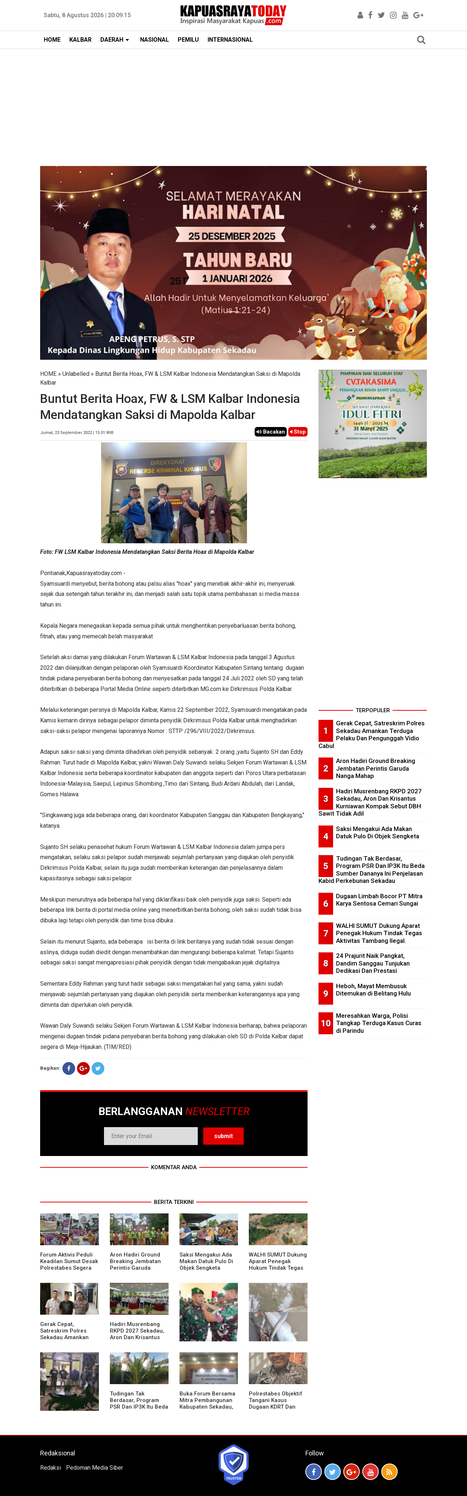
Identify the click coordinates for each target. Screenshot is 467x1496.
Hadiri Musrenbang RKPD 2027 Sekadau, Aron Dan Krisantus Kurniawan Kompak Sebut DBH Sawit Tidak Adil (137, 1340)
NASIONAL (154, 39)
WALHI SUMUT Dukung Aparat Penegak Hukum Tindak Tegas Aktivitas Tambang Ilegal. (278, 1267)
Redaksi (50, 1467)
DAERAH (111, 39)
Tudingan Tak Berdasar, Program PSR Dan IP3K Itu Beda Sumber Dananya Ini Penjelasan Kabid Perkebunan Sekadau (139, 1410)
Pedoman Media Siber (94, 1467)
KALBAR (80, 39)
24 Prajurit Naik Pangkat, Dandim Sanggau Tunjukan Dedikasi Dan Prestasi (373, 963)
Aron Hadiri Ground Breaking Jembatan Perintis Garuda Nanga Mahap (135, 1264)
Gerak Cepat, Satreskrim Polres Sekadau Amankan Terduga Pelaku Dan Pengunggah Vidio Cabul (66, 1340)
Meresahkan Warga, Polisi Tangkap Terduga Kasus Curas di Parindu (378, 1023)
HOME (52, 39)
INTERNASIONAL (230, 39)
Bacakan (270, 431)
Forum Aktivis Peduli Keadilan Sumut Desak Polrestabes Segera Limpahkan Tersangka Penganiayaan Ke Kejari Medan (69, 1271)
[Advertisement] (233, 104)
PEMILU (188, 39)
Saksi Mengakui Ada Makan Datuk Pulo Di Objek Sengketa (206, 1261)
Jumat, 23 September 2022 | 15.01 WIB (76, 432)
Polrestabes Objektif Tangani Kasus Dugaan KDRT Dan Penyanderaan (275, 1403)
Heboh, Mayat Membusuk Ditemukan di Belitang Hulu (373, 989)
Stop (298, 431)
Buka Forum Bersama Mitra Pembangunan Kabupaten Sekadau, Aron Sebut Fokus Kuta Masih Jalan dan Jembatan (208, 1410)
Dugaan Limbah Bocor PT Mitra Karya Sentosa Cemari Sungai (379, 899)
